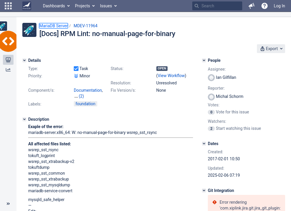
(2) (81, 96)
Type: (33, 68)
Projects (82, 6)
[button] (8, 6)
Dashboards (54, 6)
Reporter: (216, 88)
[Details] (24, 60)
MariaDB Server (53, 25)
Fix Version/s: (123, 90)
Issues (106, 6)
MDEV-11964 (85, 25)
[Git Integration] (204, 190)
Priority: (35, 76)
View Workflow (171, 75)
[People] (204, 60)
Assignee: (217, 69)
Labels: (34, 104)
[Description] (24, 119)
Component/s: (41, 90)
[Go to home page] (26, 6)
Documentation (88, 90)
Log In (279, 6)
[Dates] (204, 144)
